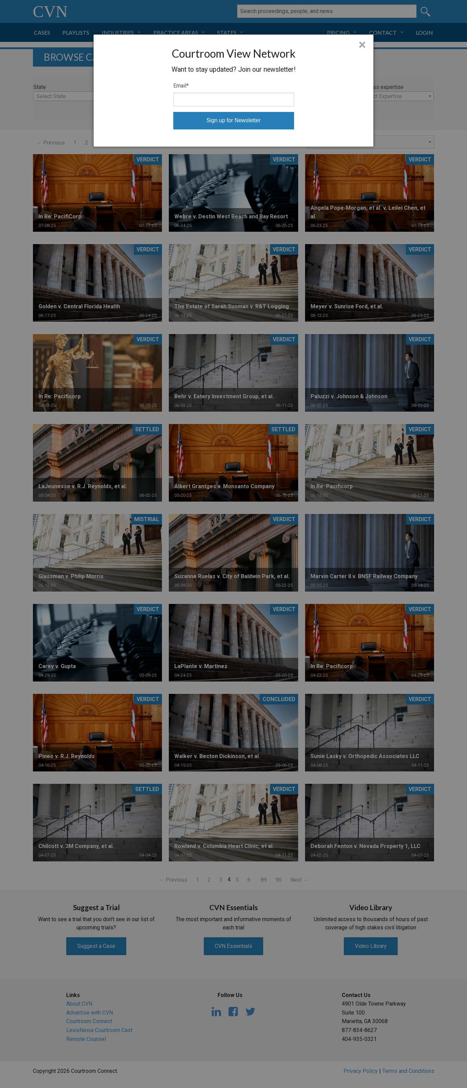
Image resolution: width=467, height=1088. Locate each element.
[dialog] (233, 90)
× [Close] (362, 45)
